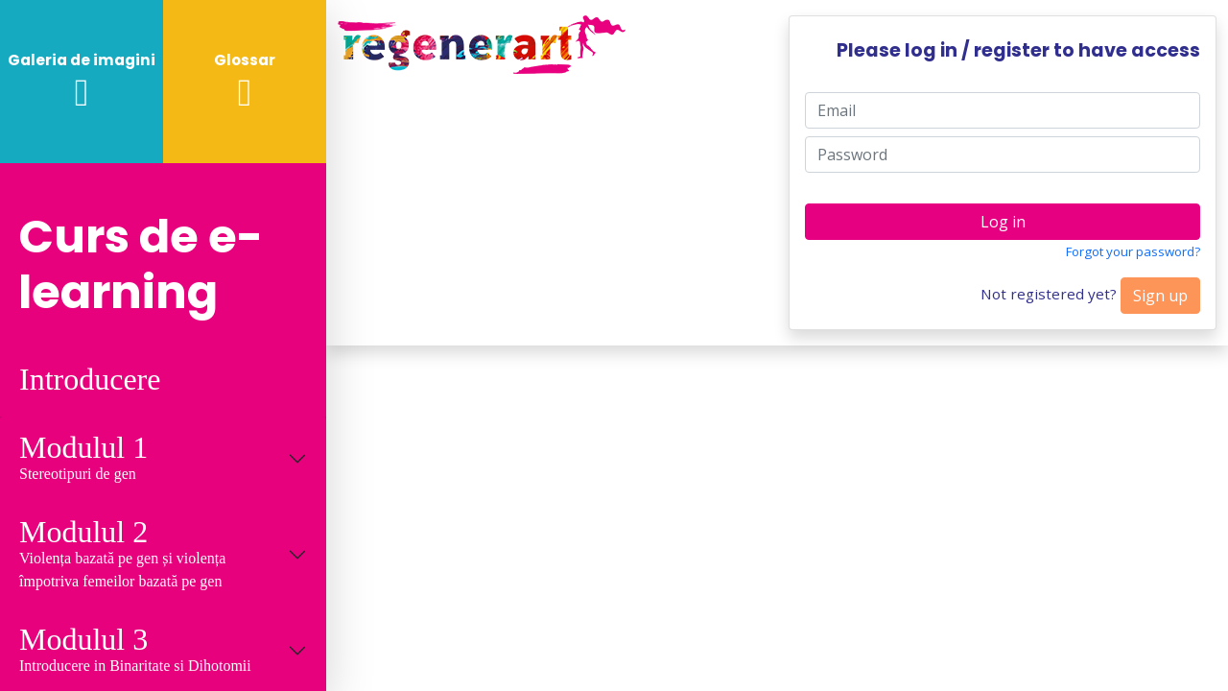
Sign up (1160, 295)
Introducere (89, 379)
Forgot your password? (1133, 251)
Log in (1003, 221)
